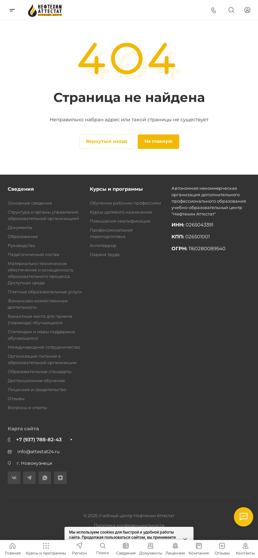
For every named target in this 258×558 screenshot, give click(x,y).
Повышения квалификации (120, 221)
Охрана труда (105, 254)
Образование (23, 236)
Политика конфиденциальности (129, 525)
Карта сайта (23, 428)
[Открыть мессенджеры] (243, 516)
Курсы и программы (116, 189)
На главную (158, 141)
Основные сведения (30, 203)
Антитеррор (103, 245)
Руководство (21, 245)
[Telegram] (29, 477)
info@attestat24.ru (34, 451)
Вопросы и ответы (27, 407)
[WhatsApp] (45, 477)
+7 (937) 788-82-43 (39, 439)
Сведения (21, 189)
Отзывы (16, 398)
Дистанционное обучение (36, 380)
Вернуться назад (106, 141)
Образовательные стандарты (39, 371)
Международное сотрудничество (44, 347)
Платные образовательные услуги (45, 291)
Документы (20, 227)
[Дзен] (60, 477)
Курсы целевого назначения (121, 212)
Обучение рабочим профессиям (125, 203)
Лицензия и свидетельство (37, 389)
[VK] (14, 477)
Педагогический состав (33, 254)
